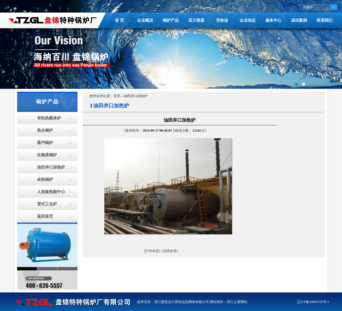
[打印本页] (152, 251)
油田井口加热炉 (51, 167)
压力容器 (196, 20)
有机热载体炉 (49, 118)
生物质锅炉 (47, 155)
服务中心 (273, 20)
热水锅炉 (45, 130)
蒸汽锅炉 (45, 143)
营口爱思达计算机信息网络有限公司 (181, 302)
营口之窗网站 (237, 302)
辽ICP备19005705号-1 (313, 302)
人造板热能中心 (51, 192)
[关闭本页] (170, 251)
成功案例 (299, 20)
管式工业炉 (47, 204)
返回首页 (45, 216)
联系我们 (325, 20)
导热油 (222, 20)
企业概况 (145, 20)
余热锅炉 (45, 179)
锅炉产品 (171, 20)
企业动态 (248, 20)
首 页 (119, 20)
